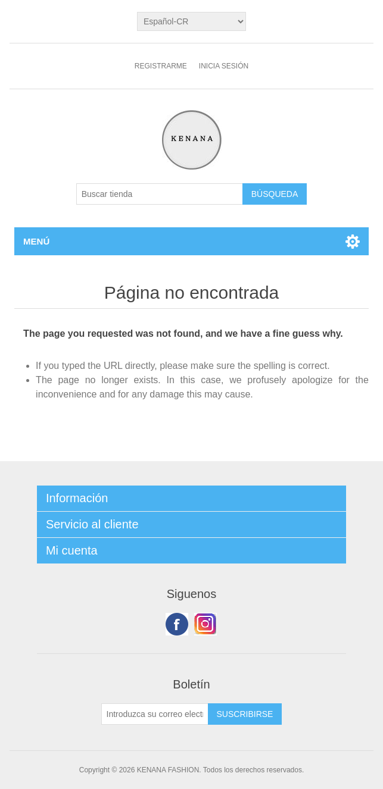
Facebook (177, 624)
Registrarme (161, 66)
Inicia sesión (223, 66)
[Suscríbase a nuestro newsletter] (154, 714)
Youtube (205, 624)
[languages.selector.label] (191, 21)
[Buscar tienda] (159, 194)
